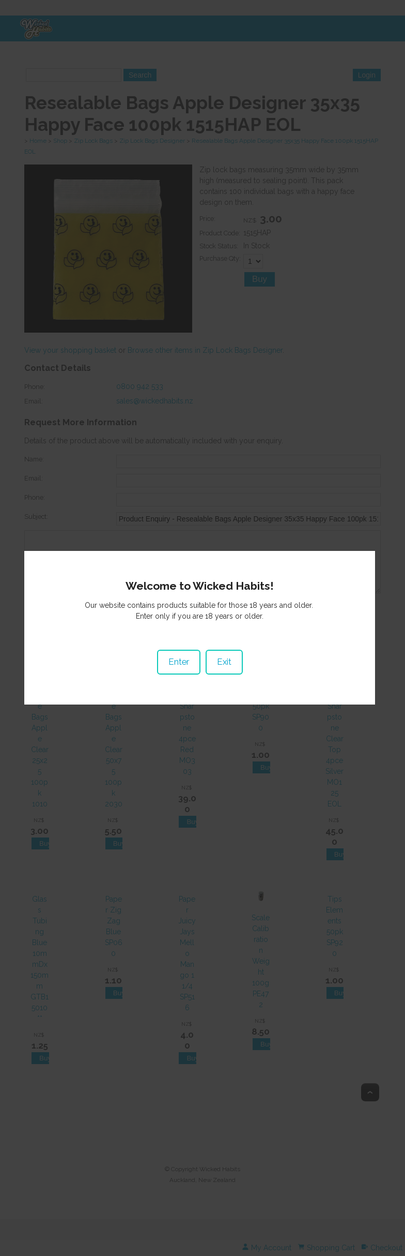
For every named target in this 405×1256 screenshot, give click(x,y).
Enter (178, 640)
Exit (223, 640)
